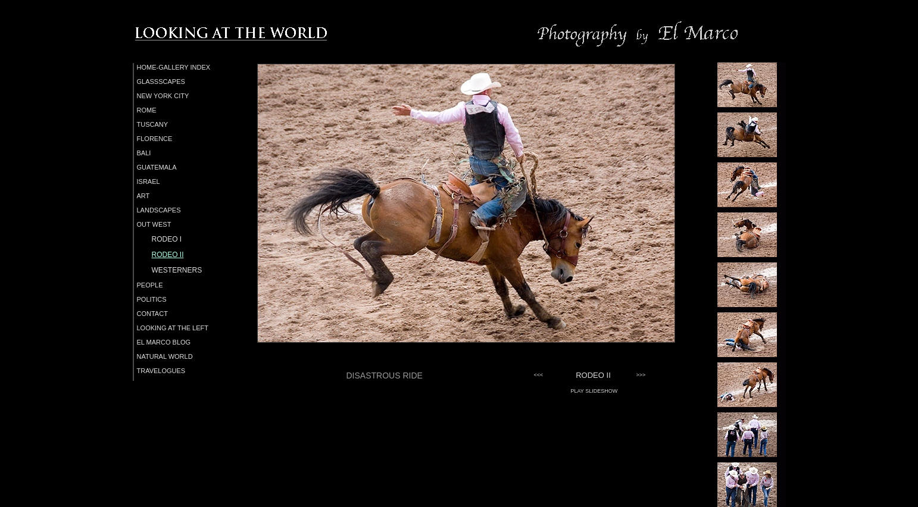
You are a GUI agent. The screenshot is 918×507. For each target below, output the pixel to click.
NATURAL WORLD (165, 356)
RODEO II (168, 255)
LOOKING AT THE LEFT (172, 327)
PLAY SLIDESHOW (594, 391)
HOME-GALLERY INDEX (174, 67)
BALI (144, 153)
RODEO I (167, 239)
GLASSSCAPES (161, 81)
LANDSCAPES (159, 210)
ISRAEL (148, 181)
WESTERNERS (177, 270)
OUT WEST (154, 224)
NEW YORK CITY (163, 95)
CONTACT (152, 313)
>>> (641, 375)
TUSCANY (152, 124)
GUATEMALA (157, 167)
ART (143, 195)
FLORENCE (155, 138)
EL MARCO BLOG (164, 342)
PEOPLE (150, 285)
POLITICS (152, 299)
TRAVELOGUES (161, 370)
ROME (147, 110)
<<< (539, 375)
